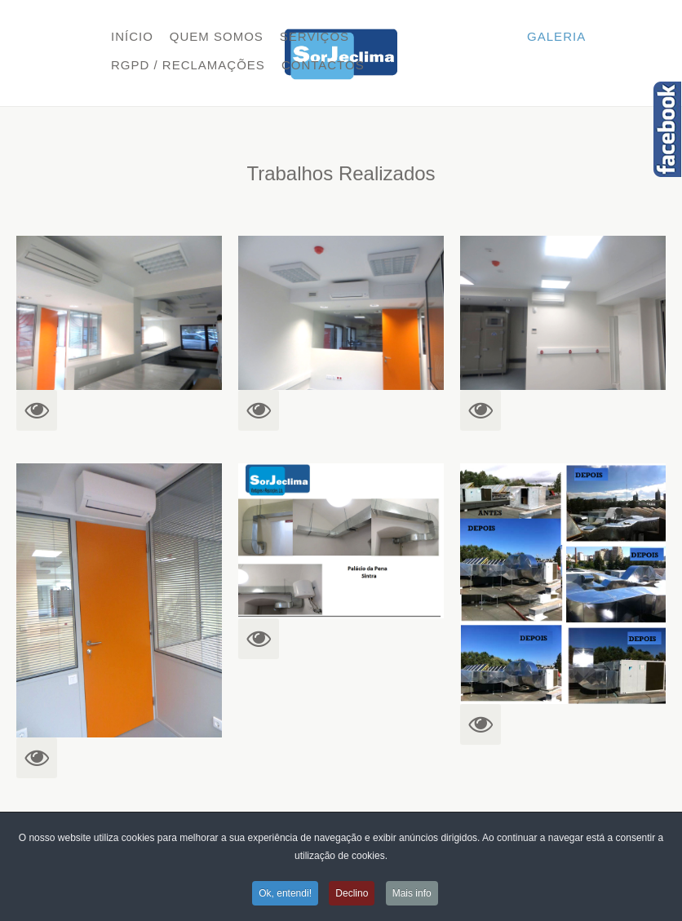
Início (132, 36)
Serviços (314, 36)
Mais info (412, 894)
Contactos (323, 65)
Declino (351, 894)
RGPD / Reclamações (188, 65)
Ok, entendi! (285, 894)
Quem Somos (217, 36)
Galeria (556, 36)
